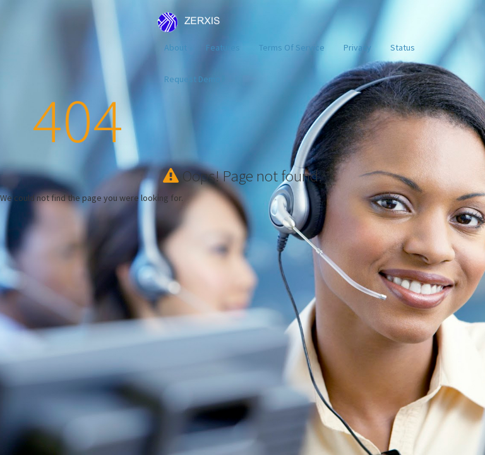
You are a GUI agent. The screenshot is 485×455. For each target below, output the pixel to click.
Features (223, 47)
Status (402, 47)
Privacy (357, 47)
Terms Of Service (292, 47)
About (175, 47)
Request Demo (192, 79)
